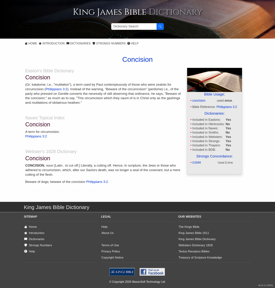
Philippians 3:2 (227, 107)
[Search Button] (160, 26)
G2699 (196, 162)
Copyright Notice (112, 257)
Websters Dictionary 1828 (196, 245)
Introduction (52, 43)
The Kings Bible (189, 227)
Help (133, 43)
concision (198, 100)
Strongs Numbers (109, 43)
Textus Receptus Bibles (194, 251)
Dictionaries (78, 43)
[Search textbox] (134, 26)
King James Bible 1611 (194, 233)
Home (31, 43)
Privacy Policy (110, 251)
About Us (107, 233)
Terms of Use (110, 245)
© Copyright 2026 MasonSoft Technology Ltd (137, 281)
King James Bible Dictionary (197, 239)
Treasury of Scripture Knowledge (200, 257)
